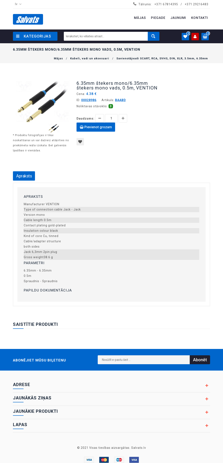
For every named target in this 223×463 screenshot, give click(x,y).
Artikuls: (108, 100)
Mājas (58, 58)
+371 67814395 (166, 4)
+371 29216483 (196, 4)
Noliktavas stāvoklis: (92, 106)
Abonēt (200, 359)
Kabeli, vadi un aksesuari (89, 58)
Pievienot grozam (96, 127)
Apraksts (24, 176)
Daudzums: (86, 118)
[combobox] (17, 4)
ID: (78, 100)
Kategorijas (33, 36)
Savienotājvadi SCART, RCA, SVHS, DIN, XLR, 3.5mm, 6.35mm (162, 58)
